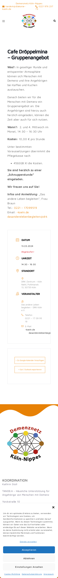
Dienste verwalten (28, 541)
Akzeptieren (29, 549)
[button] (53, 507)
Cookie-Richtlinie (12, 574)
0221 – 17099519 (25, 207)
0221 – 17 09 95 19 (33, 320)
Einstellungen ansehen (29, 567)
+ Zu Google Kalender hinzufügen (30, 360)
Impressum (49, 574)
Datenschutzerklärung (32, 574)
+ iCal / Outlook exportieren (30, 369)
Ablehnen (29, 558)
